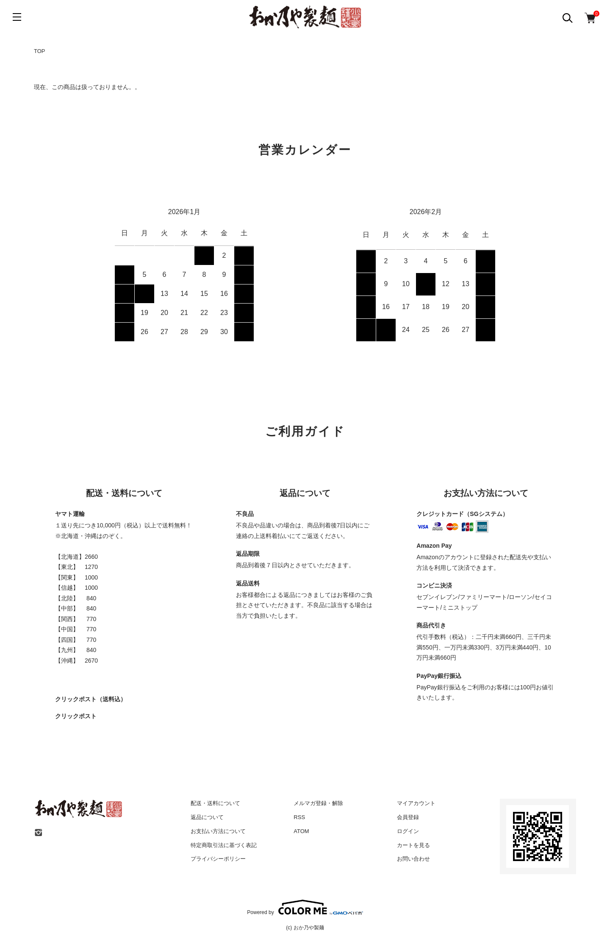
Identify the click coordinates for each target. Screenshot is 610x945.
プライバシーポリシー (218, 859)
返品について (207, 817)
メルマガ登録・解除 (318, 803)
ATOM (301, 831)
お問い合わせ (413, 859)
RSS (299, 817)
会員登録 (408, 817)
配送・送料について (215, 803)
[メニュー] (17, 17)
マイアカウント (416, 803)
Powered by (305, 907)
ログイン (408, 831)
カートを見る (413, 845)
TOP (39, 51)
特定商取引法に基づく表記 (224, 845)
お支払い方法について (218, 831)
